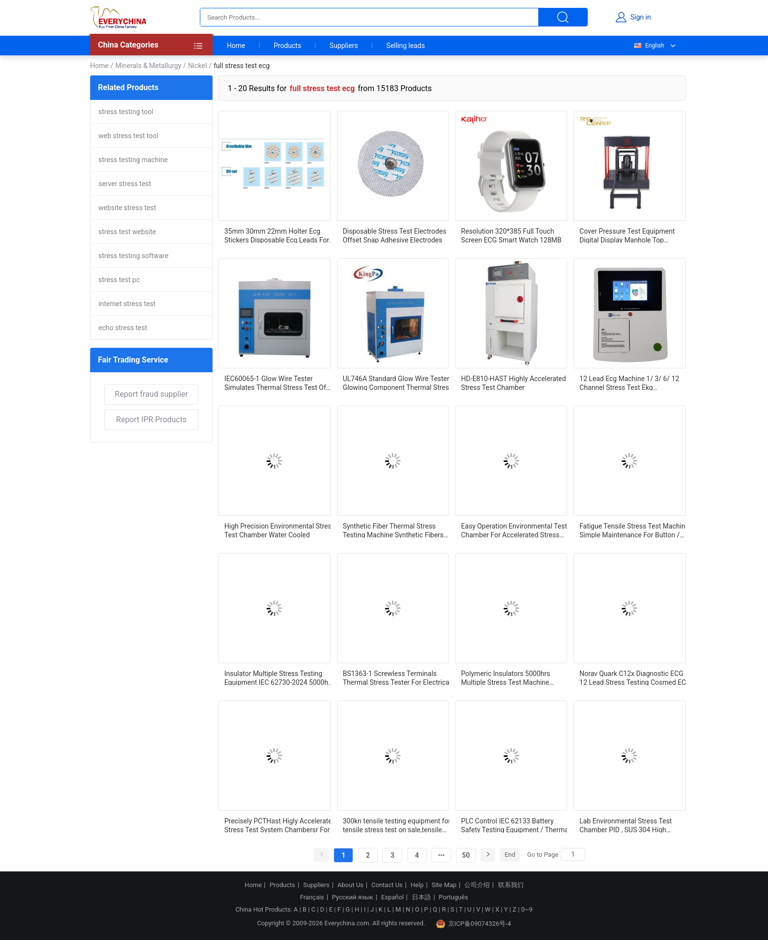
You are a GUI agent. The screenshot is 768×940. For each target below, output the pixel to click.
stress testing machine (133, 160)
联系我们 (511, 885)
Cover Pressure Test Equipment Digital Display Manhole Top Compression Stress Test (627, 235)
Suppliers (344, 45)
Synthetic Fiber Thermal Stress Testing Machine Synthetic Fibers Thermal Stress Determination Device (393, 530)
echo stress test (122, 328)
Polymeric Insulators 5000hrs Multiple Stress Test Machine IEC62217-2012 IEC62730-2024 (508, 677)
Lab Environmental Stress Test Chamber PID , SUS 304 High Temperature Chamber (625, 825)
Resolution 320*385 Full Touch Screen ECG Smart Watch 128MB (511, 235)
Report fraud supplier (151, 394)
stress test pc (119, 280)
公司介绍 (477, 885)
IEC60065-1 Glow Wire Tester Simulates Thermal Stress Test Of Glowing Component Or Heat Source (279, 382)
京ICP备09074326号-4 (473, 923)
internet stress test (127, 304)
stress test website (127, 232)
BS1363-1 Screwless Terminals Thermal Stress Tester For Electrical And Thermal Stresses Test (397, 677)
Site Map (444, 885)
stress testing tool (125, 112)
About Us (350, 885)
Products (287, 45)
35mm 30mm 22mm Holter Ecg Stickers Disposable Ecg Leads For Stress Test (276, 235)
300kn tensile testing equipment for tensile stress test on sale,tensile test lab (397, 825)
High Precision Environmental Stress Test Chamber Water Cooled (279, 530)
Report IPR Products (151, 419)
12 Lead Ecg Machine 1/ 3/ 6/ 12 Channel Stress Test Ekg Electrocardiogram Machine (629, 382)
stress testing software (133, 256)
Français (312, 897)
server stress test (124, 184)
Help (417, 885)
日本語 (421, 897)
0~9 (526, 909)
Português (453, 897)
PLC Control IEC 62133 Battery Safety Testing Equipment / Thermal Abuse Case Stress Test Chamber (515, 825)
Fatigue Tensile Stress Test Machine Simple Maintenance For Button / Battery (634, 530)
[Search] (573, 854)
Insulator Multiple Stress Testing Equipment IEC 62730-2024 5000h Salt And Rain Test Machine (276, 677)
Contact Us (387, 885)
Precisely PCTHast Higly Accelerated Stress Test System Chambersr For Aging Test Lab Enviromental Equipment (280, 825)
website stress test (127, 208)
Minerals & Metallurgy (148, 66)
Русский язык (352, 897)
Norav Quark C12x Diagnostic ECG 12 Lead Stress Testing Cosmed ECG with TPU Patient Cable (635, 677)
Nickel (197, 66)
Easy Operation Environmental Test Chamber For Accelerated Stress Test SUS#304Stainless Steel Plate (514, 530)
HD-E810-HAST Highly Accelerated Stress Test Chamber (513, 382)
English (648, 45)
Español (392, 897)
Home (236, 45)
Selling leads (405, 45)
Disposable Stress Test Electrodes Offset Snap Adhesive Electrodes (394, 235)
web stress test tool (128, 136)
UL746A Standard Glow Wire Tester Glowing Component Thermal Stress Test (398, 382)
